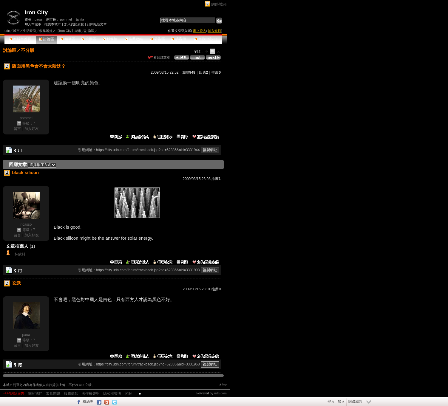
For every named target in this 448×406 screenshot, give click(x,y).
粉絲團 (88, 401)
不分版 (27, 50)
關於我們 (35, 393)
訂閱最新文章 (97, 24)
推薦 (216, 72)
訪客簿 (178, 39)
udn (7, 30)
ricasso (26, 224)
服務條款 (71, 393)
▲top (223, 384)
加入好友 (31, 129)
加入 (341, 401)
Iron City (36, 12)
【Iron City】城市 (68, 30)
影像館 (110, 39)
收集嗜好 (45, 30)
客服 (128, 393)
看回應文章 (159, 57)
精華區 (67, 39)
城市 (16, 30)
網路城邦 (219, 4)
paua (38, 19)
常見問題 (53, 393)
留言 (17, 129)
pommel (66, 19)
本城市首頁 (20, 39)
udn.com (220, 393)
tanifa (80, 19)
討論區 (46, 39)
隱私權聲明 (112, 393)
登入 (331, 401)
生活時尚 (29, 30)
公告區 (157, 39)
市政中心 (205, 39)
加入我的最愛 (74, 24)
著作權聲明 (91, 393)
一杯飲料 (18, 254)
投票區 (88, 39)
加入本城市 (33, 24)
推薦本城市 (52, 24)
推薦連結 (134, 39)
